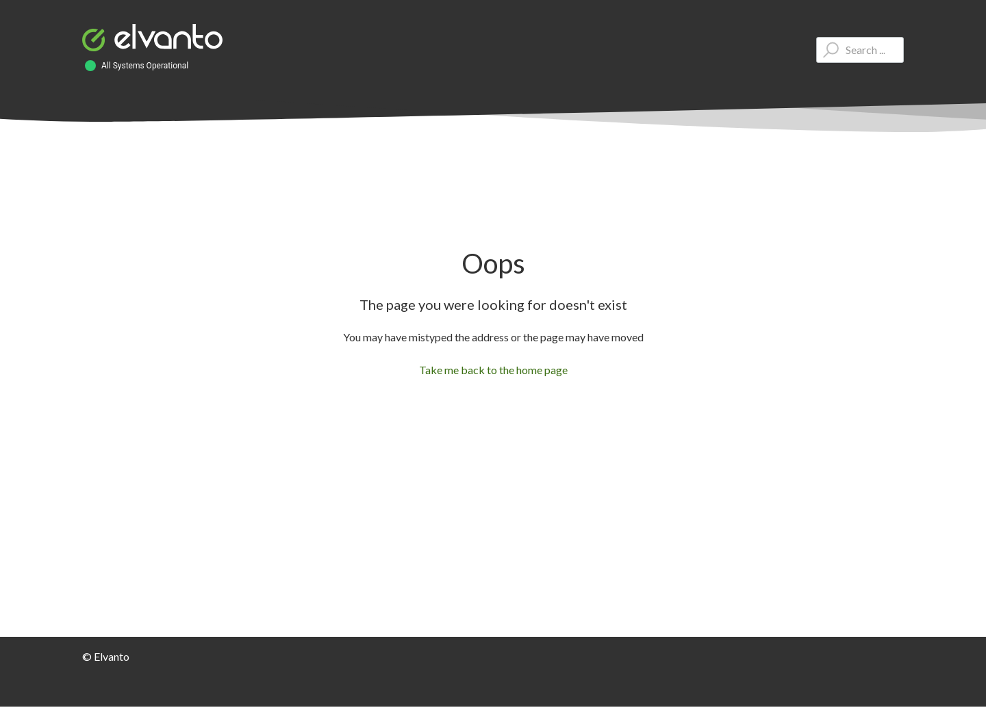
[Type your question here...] (860, 50)
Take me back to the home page (493, 369)
